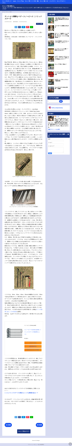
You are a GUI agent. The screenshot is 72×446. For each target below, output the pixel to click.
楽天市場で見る (34, 344)
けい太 (57, 116)
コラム (3, 2)
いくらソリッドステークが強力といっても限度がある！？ (21, 390)
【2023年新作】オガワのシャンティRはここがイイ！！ (62, 42)
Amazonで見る (34, 340)
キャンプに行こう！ (7, 1)
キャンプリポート (61, 1)
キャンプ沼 (27, 1)
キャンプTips (20, 1)
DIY (47, 1)
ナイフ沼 (33, 1)
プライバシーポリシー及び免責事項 (36, 442)
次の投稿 (8, 423)
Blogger (38, 438)
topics (14, 1)
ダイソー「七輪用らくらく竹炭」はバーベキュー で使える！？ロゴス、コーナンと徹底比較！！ (62, 35)
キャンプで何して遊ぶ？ (61, 64)
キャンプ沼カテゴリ (23, 429)
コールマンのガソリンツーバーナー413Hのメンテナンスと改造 (62, 73)
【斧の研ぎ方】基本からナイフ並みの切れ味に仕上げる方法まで (62, 19)
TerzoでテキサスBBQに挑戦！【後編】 (61, 88)
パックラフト (52, 1)
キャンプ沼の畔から (8, 6)
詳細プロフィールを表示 (54, 129)
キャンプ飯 (42, 1)
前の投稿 (39, 423)
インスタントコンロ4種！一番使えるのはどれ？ (61, 49)
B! (23, 27)
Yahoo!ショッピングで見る (34, 347)
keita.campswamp (57, 107)
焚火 (38, 1)
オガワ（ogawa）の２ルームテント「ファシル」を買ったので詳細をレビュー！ (62, 58)
